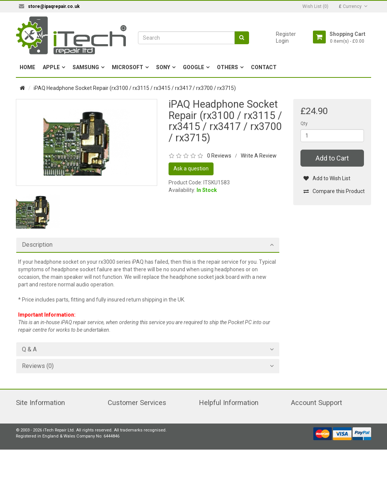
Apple (51, 67)
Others (227, 67)
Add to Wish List (326, 178)
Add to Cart (332, 158)
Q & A (29, 349)
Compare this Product (334, 191)
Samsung (86, 67)
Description (37, 244)
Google (193, 67)
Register (286, 34)
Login (282, 41)
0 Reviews (219, 156)
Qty (304, 123)
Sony (163, 67)
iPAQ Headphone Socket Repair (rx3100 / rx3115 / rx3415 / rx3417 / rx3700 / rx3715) (135, 88)
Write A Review (259, 156)
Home (27, 67)
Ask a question (191, 168)
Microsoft (127, 67)
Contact (264, 67)
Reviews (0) (38, 366)
